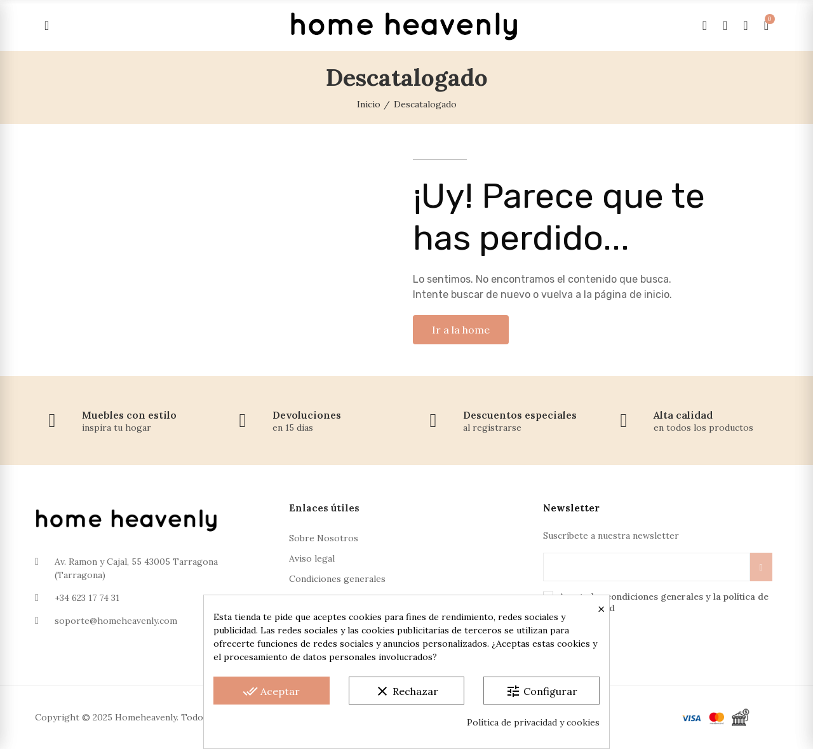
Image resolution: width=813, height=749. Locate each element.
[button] (461, 329)
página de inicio (632, 294)
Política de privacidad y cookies (533, 722)
